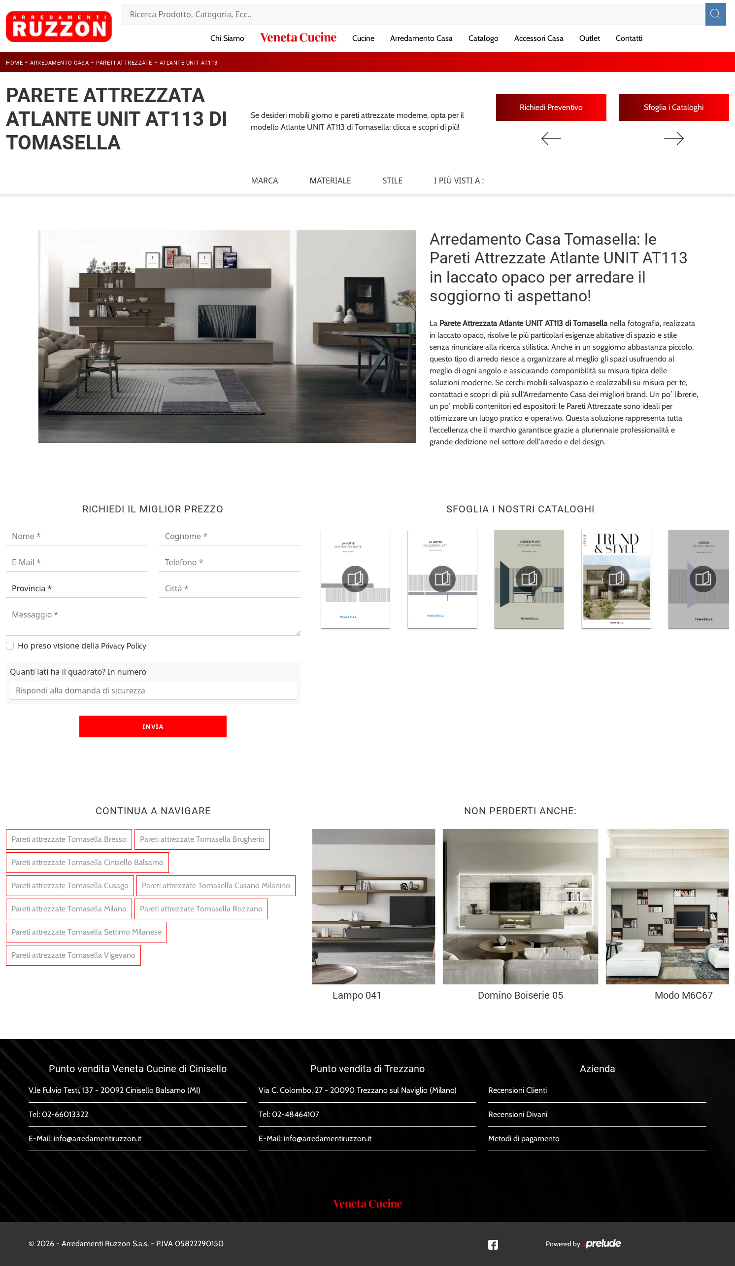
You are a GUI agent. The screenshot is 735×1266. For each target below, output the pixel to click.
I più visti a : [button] (459, 180)
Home (14, 63)
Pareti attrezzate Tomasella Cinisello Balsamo (87, 862)
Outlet (589, 38)
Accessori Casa (539, 38)
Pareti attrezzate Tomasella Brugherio (202, 839)
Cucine (363, 38)
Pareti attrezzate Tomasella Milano (69, 908)
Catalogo (483, 38)
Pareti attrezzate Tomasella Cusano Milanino (216, 885)
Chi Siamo (227, 38)
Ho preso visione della (82, 645)
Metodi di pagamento (524, 1138)
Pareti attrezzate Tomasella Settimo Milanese (86, 932)
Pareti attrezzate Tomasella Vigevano (73, 955)
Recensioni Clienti (517, 1090)
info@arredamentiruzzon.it (97, 1138)
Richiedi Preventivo (551, 107)
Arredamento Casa (421, 38)
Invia (153, 726)
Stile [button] (392, 180)
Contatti (629, 38)
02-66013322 (65, 1114)
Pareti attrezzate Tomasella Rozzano (201, 908)
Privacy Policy (123, 646)
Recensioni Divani (517, 1114)
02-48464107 (295, 1114)
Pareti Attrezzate (124, 63)
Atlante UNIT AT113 (189, 63)
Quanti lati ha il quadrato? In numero (78, 671)
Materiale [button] (330, 180)
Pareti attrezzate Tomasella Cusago (70, 885)
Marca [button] (264, 180)
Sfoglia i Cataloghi (673, 107)
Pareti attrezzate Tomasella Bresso (69, 839)
